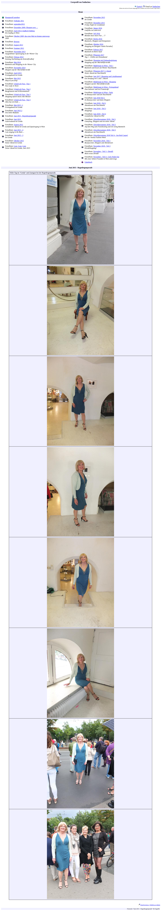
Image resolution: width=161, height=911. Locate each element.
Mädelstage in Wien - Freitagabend (106, 87)
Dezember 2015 (99, 23)
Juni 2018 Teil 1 (99, 98)
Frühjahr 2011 (19, 21)
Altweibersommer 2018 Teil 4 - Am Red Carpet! (110, 135)
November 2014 (19, 68)
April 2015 (18, 73)
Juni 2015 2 (18, 111)
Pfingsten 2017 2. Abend (102, 71)
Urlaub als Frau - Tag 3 (22, 94)
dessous (16, 42)
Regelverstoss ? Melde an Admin (150, 905)
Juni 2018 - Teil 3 (99, 109)
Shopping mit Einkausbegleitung (105, 60)
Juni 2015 (17, 119)
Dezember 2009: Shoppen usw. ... (26, 27)
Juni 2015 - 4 (18, 130)
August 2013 (18, 45)
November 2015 (99, 17)
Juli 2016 (96, 33)
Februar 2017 (98, 50)
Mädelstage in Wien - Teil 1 (103, 66)
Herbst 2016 (97, 39)
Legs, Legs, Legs (20, 146)
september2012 (19, 24)
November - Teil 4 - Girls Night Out (106, 157)
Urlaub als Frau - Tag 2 (22, 89)
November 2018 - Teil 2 (101, 146)
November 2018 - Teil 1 (101, 141)
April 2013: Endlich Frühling (24, 31)
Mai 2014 (17, 62)
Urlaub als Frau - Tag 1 (22, 84)
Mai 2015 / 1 (18, 105)
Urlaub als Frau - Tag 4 (22, 100)
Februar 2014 (18, 57)
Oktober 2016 (98, 44)
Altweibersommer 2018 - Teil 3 (104, 130)
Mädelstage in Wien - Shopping (104, 82)
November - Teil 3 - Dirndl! (103, 151)
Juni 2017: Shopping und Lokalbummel (107, 76)
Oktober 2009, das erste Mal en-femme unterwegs (32, 36)
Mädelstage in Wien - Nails (103, 92)
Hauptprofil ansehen (12, 17)
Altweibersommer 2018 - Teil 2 (104, 125)
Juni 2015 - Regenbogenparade (25, 116)
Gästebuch (88, 162)
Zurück (138, 6)
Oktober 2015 (19, 141)
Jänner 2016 (97, 28)
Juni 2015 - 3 (18, 135)
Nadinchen (156, 6)
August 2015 (18, 125)
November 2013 (19, 52)
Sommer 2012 (19, 48)
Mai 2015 (17, 78)
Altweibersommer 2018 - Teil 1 (104, 119)
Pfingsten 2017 (98, 55)
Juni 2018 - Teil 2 (99, 103)
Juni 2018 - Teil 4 (99, 114)
